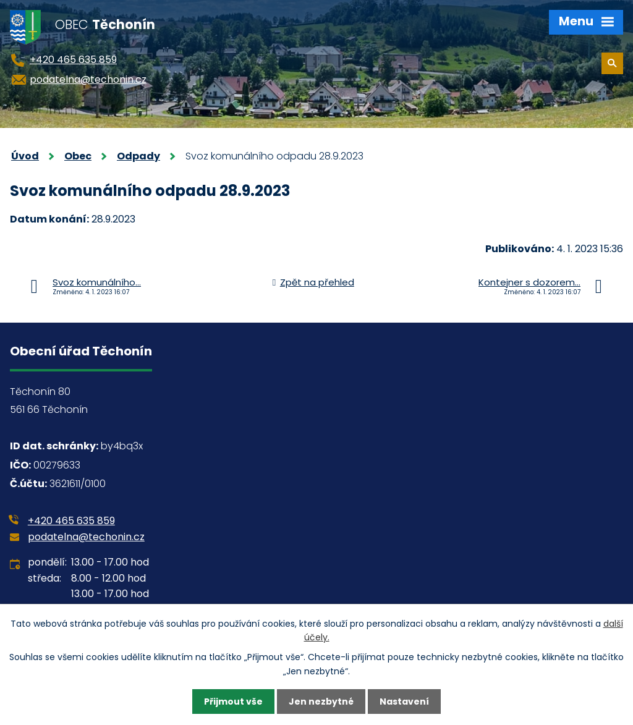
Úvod (25, 156)
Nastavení (404, 701)
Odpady (138, 156)
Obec (77, 156)
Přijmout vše (233, 701)
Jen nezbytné (321, 701)
